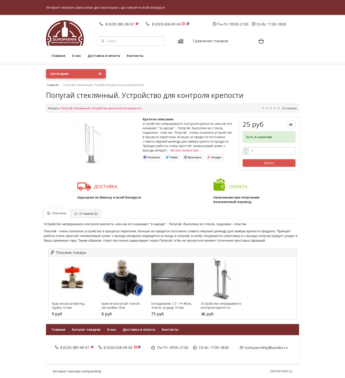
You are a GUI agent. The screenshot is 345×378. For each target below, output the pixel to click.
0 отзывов (289, 108)
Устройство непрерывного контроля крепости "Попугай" (221, 308)
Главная (58, 56)
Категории (76, 74)
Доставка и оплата (104, 56)
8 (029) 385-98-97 (120, 24)
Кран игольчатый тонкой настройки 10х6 (120, 306)
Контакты (135, 56)
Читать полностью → (186, 150)
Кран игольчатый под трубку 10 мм (68, 306)
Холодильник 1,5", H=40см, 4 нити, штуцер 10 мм (171, 306)
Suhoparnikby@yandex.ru (266, 347)
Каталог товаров (86, 329)
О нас (76, 56)
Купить (269, 163)
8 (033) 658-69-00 (167, 24)
